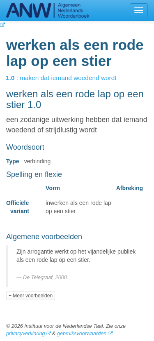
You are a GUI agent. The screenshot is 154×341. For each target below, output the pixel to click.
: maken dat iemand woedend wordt (67, 77)
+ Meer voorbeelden (31, 296)
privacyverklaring (25, 333)
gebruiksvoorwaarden (81, 333)
